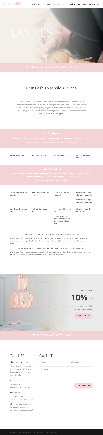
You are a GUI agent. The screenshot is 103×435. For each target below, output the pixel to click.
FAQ (79, 4)
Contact (92, 4)
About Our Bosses (44, 4)
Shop (85, 4)
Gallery (72, 4)
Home (33, 4)
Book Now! (19, 45)
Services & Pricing (59, 4)
